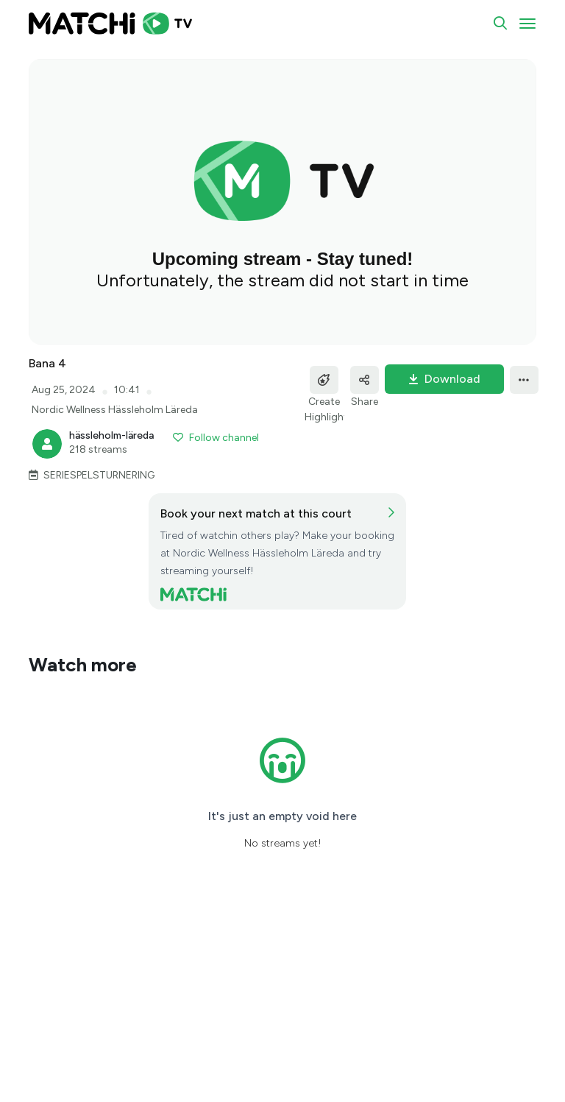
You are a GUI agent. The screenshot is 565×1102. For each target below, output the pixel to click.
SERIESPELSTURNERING (98, 475)
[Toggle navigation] (527, 23)
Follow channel (216, 437)
